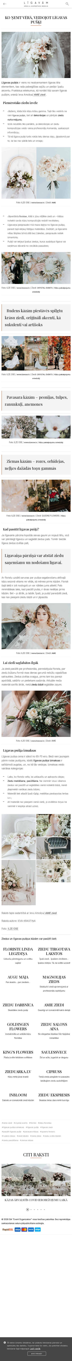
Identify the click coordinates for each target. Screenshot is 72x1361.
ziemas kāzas (27, 1140)
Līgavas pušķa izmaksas (13, 1127)
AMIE (54, 202)
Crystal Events (21, 1123)
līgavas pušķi (33, 1127)
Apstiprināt (36, 1354)
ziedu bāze (36, 1136)
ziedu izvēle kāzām (52, 1136)
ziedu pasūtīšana (10, 1140)
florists (33, 1123)
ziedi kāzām (23, 1136)
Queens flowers (48, 1131)
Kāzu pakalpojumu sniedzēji (51, 442)
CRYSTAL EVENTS (45, 288)
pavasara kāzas (31, 1131)
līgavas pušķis (18, 115)
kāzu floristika (45, 1123)
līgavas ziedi (47, 1127)
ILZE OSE (12, 928)
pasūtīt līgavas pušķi (12, 1131)
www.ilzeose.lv (37, 202)
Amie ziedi (7, 1123)
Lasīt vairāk (35, 1348)
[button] (27, 1209)
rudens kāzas (9, 1136)
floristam (23, 216)
